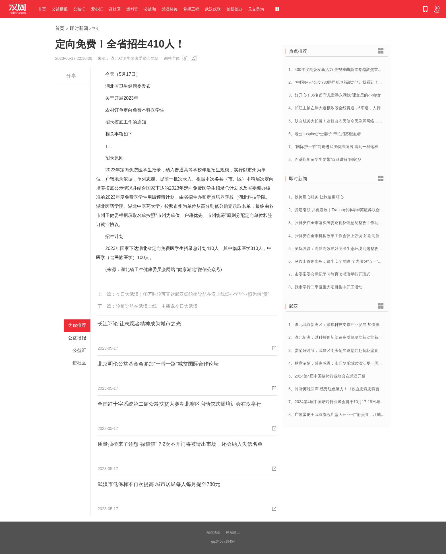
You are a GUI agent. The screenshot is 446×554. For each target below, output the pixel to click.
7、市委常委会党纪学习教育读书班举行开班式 (329, 274)
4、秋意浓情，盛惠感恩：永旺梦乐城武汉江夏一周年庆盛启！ (343, 363)
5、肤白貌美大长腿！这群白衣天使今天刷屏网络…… (335, 121)
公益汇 (79, 9)
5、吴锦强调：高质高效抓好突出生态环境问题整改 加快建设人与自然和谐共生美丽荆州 (365, 248)
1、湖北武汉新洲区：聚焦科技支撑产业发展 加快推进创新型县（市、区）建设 (357, 324)
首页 (42, 9)
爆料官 (132, 9)
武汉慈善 (169, 9)
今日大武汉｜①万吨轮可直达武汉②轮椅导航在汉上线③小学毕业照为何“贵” (192, 294)
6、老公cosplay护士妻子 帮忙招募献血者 (324, 134)
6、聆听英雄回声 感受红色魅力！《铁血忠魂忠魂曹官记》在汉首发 (347, 389)
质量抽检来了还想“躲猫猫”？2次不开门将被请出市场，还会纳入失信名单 (180, 444)
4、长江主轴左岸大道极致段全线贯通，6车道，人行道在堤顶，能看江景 (352, 108)
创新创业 (234, 9)
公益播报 (60, 9)
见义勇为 (256, 9)
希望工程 (191, 9)
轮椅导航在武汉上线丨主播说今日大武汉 (157, 306)
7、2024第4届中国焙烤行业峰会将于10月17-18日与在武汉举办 (344, 401)
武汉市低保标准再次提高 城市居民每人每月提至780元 (159, 484)
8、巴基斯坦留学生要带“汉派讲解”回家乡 (324, 159)
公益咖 (150, 9)
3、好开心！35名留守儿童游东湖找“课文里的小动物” (334, 95)
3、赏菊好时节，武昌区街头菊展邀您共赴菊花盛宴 (333, 350)
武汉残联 (213, 9)
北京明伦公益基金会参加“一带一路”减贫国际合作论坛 (158, 364)
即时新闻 (79, 28)
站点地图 (213, 532)
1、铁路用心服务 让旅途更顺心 (316, 197)
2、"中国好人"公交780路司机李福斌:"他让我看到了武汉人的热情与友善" (352, 82)
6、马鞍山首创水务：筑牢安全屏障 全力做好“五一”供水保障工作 (345, 261)
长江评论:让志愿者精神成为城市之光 (139, 324)
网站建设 (233, 532)
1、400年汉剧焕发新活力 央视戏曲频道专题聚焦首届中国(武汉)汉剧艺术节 (354, 69)
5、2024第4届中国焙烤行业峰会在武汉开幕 (327, 376)
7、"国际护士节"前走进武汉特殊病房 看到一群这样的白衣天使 (343, 146)
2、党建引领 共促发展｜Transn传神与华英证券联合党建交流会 (344, 210)
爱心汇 (97, 9)
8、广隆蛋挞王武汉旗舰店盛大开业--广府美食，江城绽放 (338, 414)
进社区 (115, 9)
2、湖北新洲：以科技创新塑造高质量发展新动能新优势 (337, 337)
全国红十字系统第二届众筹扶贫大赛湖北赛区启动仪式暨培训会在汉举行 (179, 404)
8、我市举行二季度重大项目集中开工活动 (325, 287)
